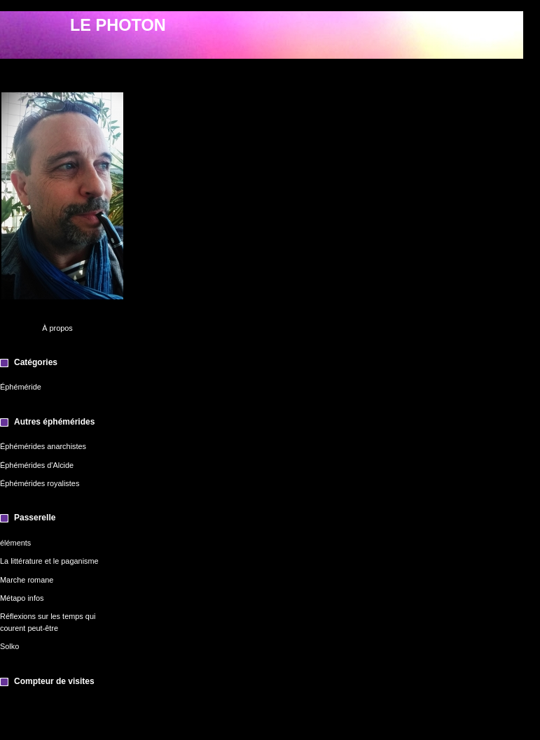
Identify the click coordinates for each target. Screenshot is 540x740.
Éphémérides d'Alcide (37, 465)
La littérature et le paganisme (49, 561)
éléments (15, 543)
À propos (57, 328)
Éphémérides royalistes (39, 483)
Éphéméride (20, 387)
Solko (9, 646)
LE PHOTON (118, 25)
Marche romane (26, 580)
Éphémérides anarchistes (43, 446)
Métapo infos (21, 598)
